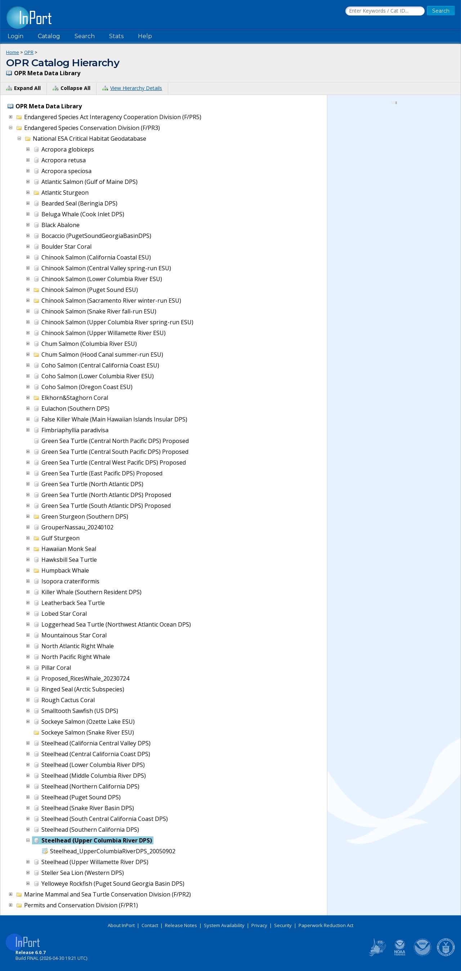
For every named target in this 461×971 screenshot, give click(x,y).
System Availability (224, 925)
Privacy (259, 925)
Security (283, 925)
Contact (150, 925)
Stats (116, 36)
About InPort (121, 925)
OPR (28, 52)
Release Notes (181, 925)
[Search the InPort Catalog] (385, 11)
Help (145, 36)
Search (85, 36)
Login (15, 36)
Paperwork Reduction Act (326, 925)
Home (12, 52)
